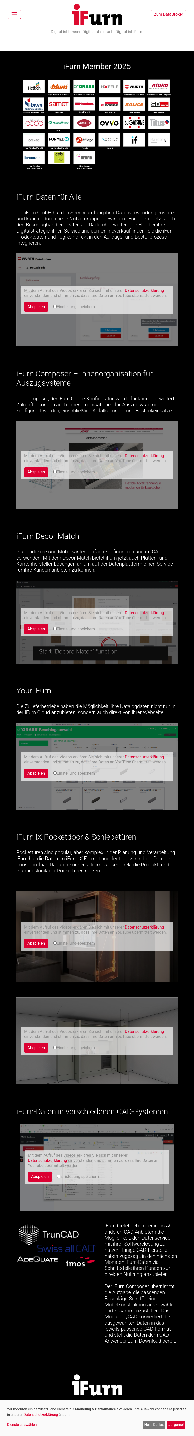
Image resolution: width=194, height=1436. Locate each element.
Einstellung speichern (74, 306)
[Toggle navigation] (14, 14)
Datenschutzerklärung (144, 290)
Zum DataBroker (168, 14)
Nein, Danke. (154, 1425)
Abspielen (36, 306)
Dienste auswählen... (23, 1425)
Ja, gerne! (176, 1425)
